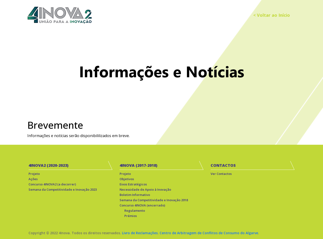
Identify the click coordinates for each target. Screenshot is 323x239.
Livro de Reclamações (140, 233)
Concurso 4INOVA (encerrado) (142, 205)
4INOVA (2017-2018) (138, 165)
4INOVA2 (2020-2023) (49, 165)
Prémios (130, 216)
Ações (33, 179)
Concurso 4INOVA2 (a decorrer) (52, 184)
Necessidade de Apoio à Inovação (145, 189)
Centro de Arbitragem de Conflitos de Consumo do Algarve (209, 233)
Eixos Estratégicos (133, 184)
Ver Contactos (221, 174)
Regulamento (134, 210)
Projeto (34, 174)
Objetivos (127, 179)
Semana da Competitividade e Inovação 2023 (63, 189)
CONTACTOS (223, 165)
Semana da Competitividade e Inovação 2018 (154, 200)
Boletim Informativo (135, 195)
